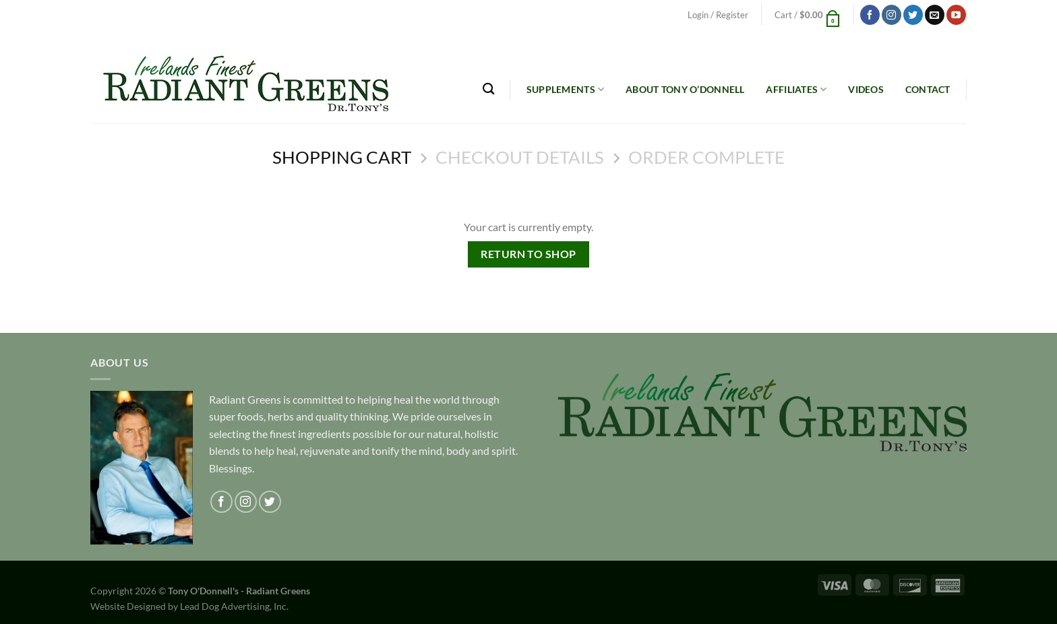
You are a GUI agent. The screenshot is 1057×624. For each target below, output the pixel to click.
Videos (866, 89)
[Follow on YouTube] (956, 15)
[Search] (488, 89)
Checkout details (519, 157)
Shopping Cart (341, 157)
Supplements (565, 89)
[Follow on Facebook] (870, 15)
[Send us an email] (934, 15)
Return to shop (528, 254)
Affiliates (796, 89)
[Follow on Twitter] (913, 15)
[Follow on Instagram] (891, 15)
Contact (927, 89)
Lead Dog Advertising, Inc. (234, 606)
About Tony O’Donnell (685, 89)
